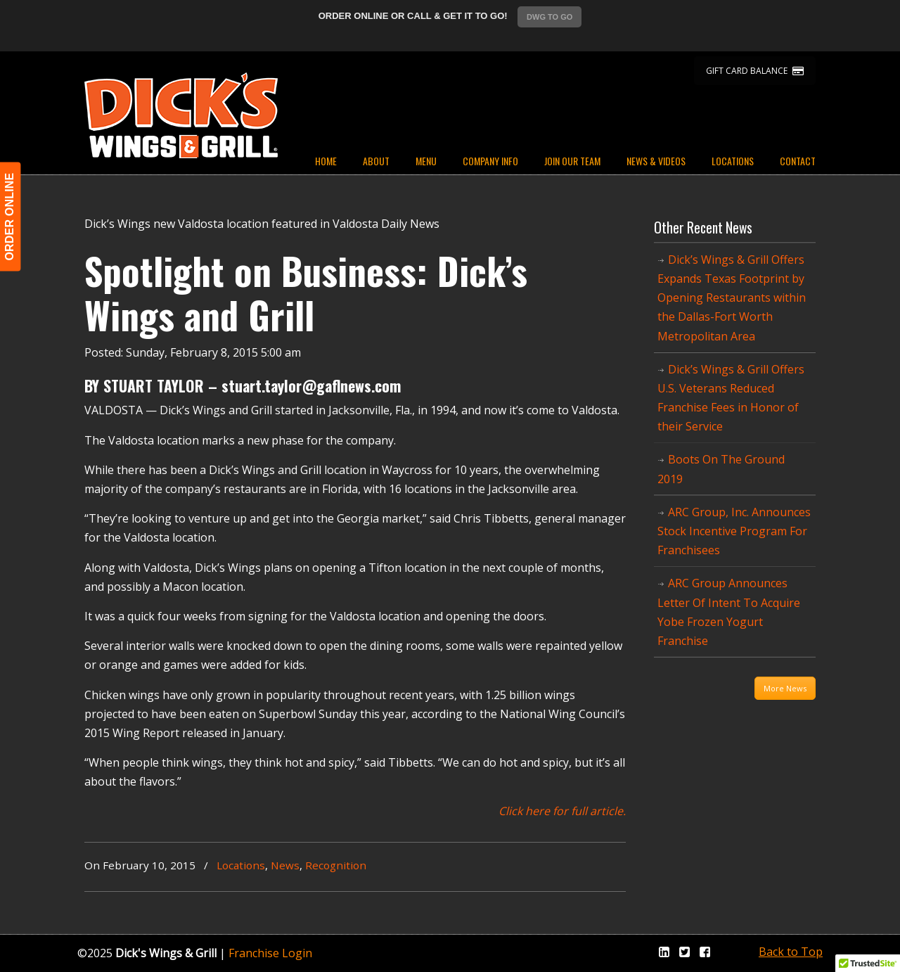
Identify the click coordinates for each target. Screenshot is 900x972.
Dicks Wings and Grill (181, 115)
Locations (241, 865)
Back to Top (791, 951)
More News (785, 688)
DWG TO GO (549, 17)
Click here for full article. (562, 811)
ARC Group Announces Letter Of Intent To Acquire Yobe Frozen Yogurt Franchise (728, 611)
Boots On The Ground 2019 (721, 469)
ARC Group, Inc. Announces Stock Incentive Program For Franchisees (734, 531)
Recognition (335, 865)
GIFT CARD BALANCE (755, 71)
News (285, 865)
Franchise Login (270, 953)
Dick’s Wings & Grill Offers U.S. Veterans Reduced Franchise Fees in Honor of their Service (730, 398)
